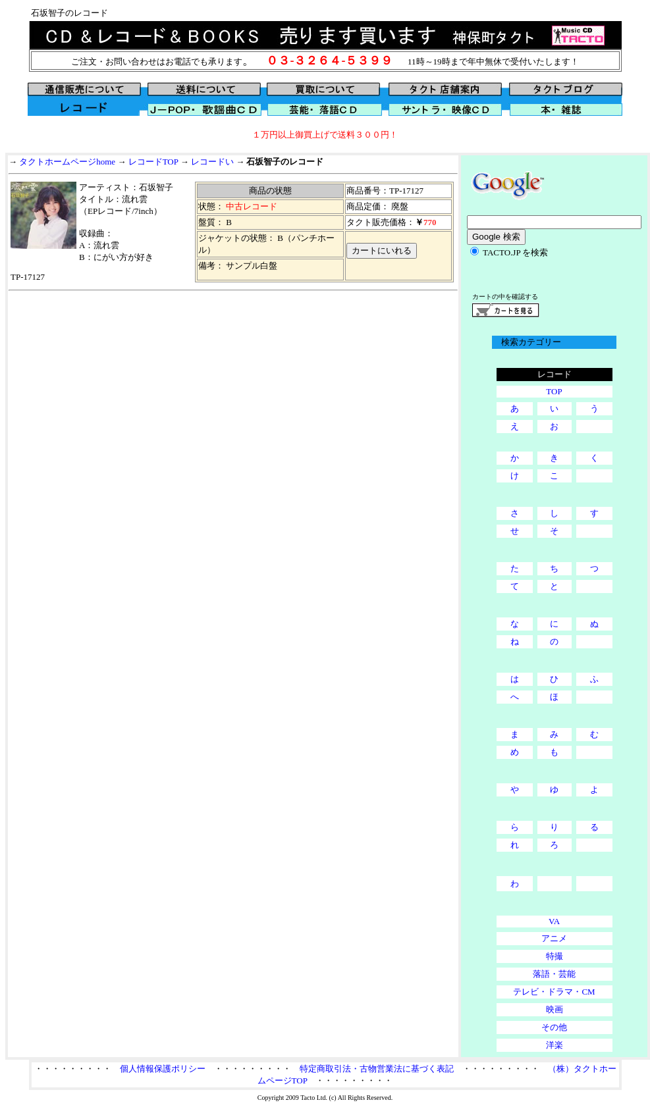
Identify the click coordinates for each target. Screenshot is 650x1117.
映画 (554, 1009)
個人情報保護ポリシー (162, 1069)
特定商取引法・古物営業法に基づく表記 (377, 1069)
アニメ (554, 938)
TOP (554, 391)
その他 (554, 1027)
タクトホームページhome (67, 162)
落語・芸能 (554, 974)
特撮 (554, 956)
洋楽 (554, 1045)
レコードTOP (153, 162)
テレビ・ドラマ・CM (554, 992)
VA (554, 921)
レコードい (212, 162)
